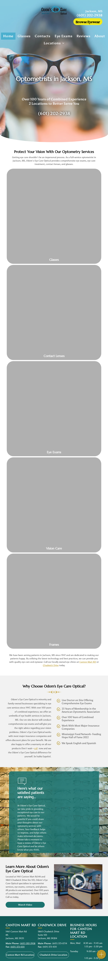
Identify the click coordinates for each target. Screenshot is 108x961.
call (36, 748)
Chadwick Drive (51, 665)
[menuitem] (8, 36)
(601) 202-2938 (89, 15)
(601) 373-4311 (17, 946)
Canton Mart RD (87, 662)
